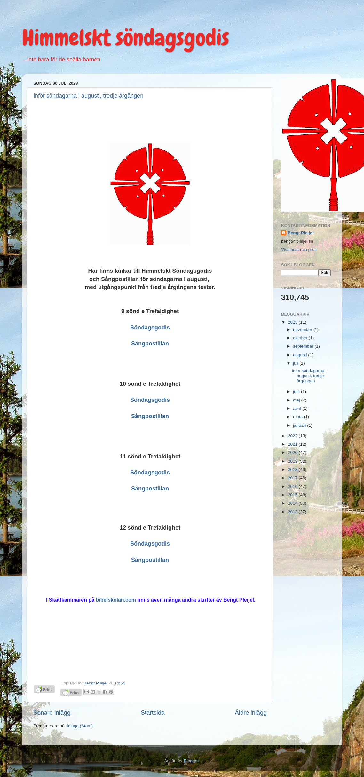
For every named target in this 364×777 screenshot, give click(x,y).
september (304, 346)
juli (296, 363)
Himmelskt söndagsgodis (125, 37)
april (297, 408)
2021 (293, 444)
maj (297, 400)
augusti (300, 354)
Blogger (191, 760)
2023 (293, 322)
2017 (293, 477)
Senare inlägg (52, 712)
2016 (293, 486)
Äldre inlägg (251, 712)
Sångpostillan (150, 343)
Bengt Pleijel (300, 233)
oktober (301, 338)
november (303, 329)
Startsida (153, 712)
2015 (293, 494)
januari (300, 425)
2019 (293, 461)
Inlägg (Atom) (80, 726)
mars (298, 416)
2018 (293, 469)
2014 (293, 503)
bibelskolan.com (116, 600)
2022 (293, 435)
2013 (293, 511)
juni (297, 391)
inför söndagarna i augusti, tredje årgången (88, 96)
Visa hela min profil (299, 249)
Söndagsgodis (150, 327)
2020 (293, 452)
